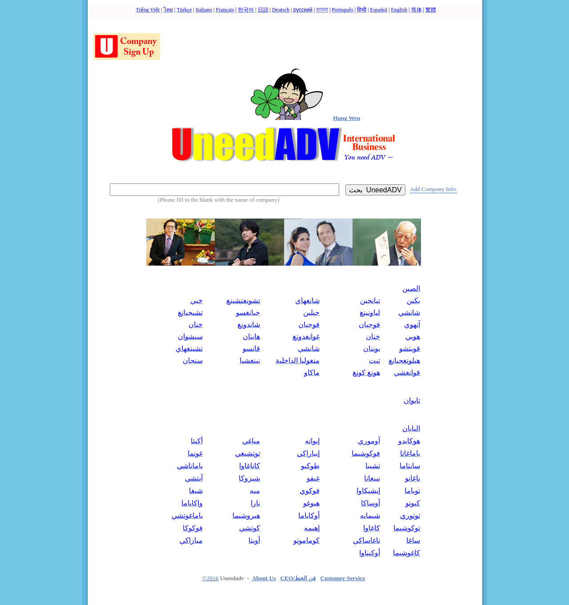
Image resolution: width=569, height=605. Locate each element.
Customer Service (342, 578)
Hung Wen (346, 118)
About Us (264, 578)
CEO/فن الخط (298, 578)
